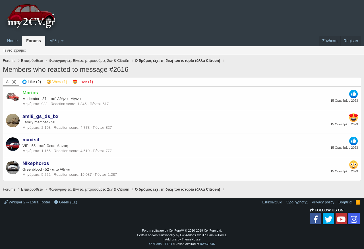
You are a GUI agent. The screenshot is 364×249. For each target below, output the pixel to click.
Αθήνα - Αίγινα (69, 99)
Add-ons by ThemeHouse (182, 239)
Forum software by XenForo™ (182, 230)
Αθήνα (65, 169)
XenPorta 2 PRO (160, 244)
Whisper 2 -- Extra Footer (27, 202)
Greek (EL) (65, 202)
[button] (62, 41)
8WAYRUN (207, 244)
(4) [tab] (11, 81)
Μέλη (54, 40)
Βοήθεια (345, 202)
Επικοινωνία (272, 202)
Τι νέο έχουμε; (14, 50)
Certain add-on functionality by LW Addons (182, 235)
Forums (33, 40)
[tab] (31, 82)
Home (12, 40)
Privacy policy (323, 202)
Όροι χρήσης (296, 202)
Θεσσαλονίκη (57, 146)
